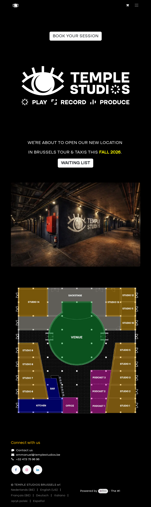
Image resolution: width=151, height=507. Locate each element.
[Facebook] (15, 469)
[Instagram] (26, 469)
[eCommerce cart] (127, 5)
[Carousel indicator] (13, 273)
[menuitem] (23, 490)
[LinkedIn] (37, 469)
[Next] (135, 272)
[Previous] (125, 272)
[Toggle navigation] (136, 5)
